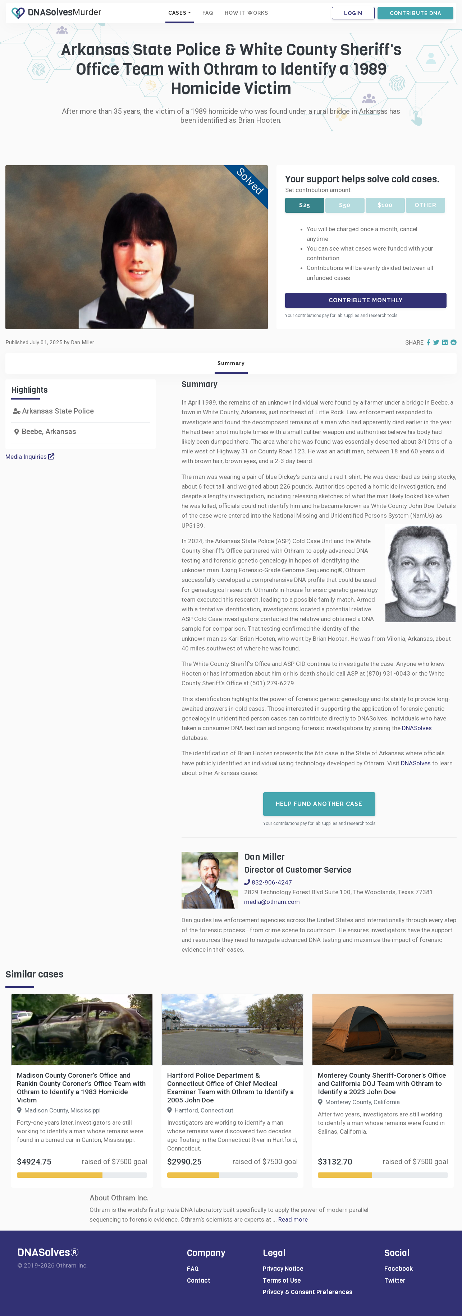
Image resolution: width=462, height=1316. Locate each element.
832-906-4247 (268, 882)
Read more (293, 1219)
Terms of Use (282, 1281)
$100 (385, 205)
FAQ (207, 13)
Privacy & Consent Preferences (307, 1292)
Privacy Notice (283, 1269)
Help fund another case (319, 804)
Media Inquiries (29, 456)
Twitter (395, 1281)
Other (425, 205)
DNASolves (417, 728)
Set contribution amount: (318, 189)
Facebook (398, 1269)
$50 (345, 205)
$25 (304, 205)
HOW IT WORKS (246, 13)
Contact (198, 1281)
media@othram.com (272, 901)
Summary (231, 363)
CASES (177, 13)
